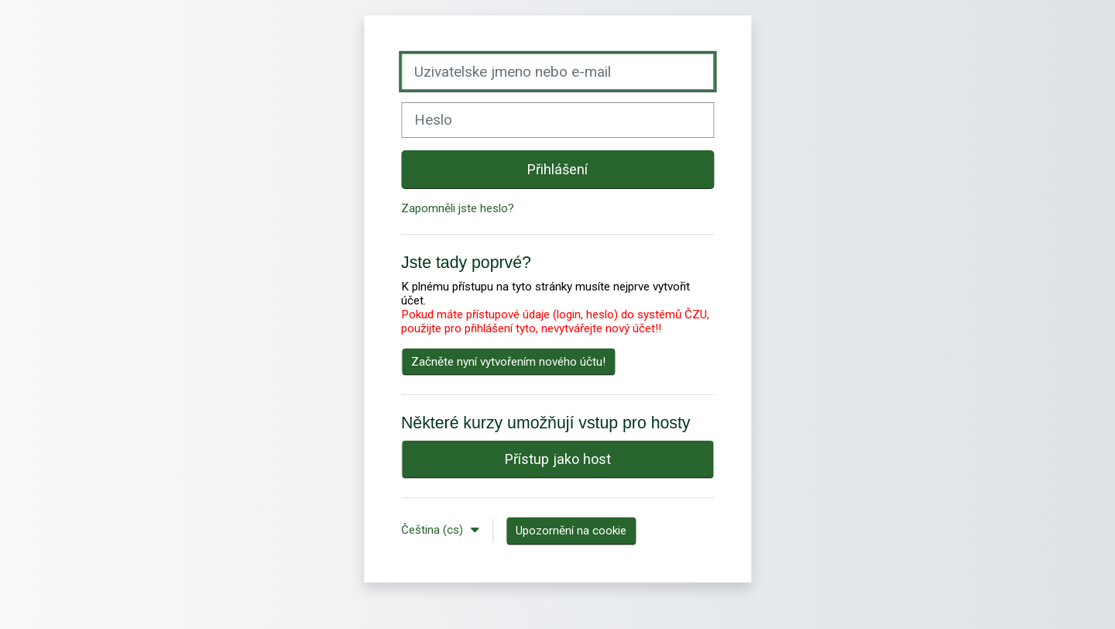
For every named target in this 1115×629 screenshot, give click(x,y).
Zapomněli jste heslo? (457, 208)
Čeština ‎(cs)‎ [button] (433, 530)
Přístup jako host (558, 459)
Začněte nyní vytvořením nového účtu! (508, 362)
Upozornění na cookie (571, 531)
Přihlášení (557, 169)
